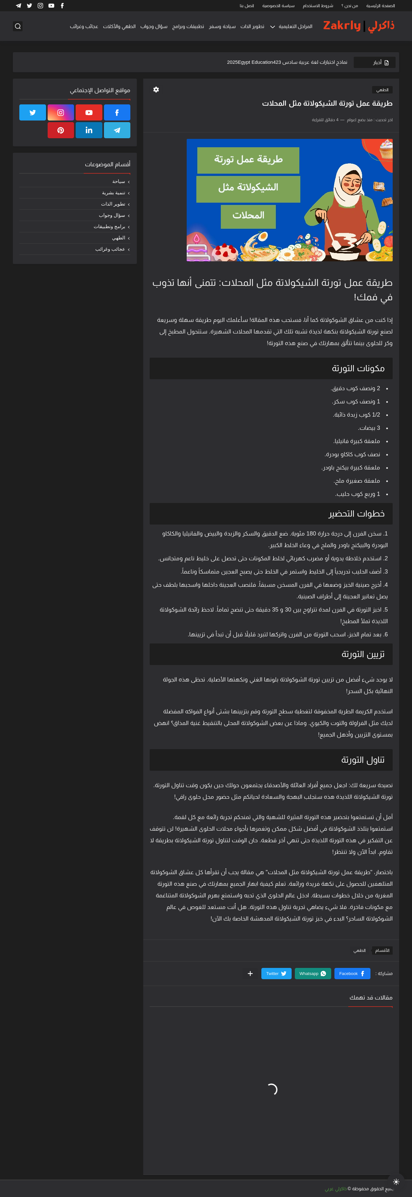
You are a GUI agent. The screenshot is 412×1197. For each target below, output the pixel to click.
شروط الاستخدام (318, 5)
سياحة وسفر (222, 26)
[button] (352, 973)
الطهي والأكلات (119, 26)
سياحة (118, 181)
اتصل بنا (247, 5)
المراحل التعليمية (295, 26)
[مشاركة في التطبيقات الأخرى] (250, 973)
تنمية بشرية (113, 192)
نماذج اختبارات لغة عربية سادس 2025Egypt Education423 (287, 62)
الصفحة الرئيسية (380, 5)
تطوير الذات (252, 26)
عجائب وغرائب (84, 26)
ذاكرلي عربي (336, 1188)
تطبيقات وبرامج (188, 26)
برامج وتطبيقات (109, 226)
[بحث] (18, 26)
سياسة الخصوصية (278, 5)
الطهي (382, 89)
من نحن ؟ (350, 5)
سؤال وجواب (153, 26)
